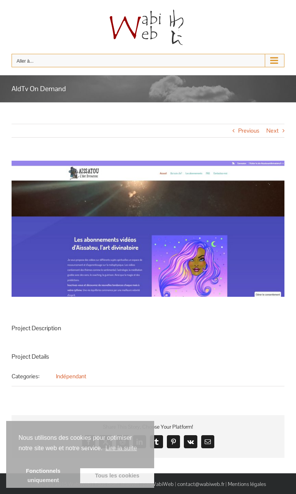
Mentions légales (247, 484)
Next (272, 130)
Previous (248, 130)
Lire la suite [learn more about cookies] (121, 448)
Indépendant (71, 376)
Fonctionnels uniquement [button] (43, 475)
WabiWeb (162, 484)
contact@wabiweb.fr (200, 484)
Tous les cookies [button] (117, 475)
